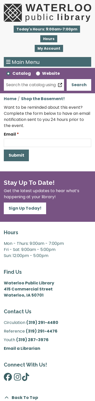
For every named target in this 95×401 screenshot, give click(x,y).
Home (10, 99)
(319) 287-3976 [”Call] (32, 340)
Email (10, 134)
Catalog (21, 73)
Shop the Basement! (43, 99)
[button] (47, 29)
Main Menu (23, 61)
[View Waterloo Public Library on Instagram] (17, 378)
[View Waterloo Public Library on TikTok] (25, 378)
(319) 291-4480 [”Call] (42, 322)
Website (51, 73)
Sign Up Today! (25, 208)
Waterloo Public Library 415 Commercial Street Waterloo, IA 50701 (29, 289)
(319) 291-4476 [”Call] (42, 331)
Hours (48, 38)
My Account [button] (48, 48)
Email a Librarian (22, 348)
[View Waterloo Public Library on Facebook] (8, 378)
